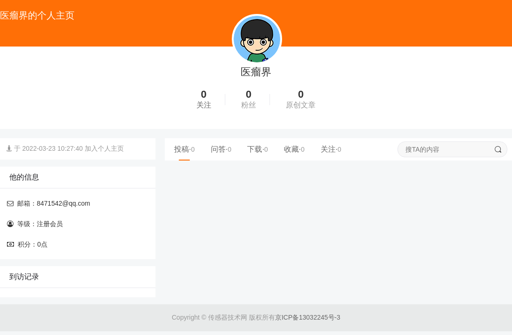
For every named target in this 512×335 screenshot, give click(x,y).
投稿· (184, 149)
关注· (331, 149)
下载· (257, 149)
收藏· (294, 149)
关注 (203, 105)
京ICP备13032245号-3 (307, 317)
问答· (221, 149)
